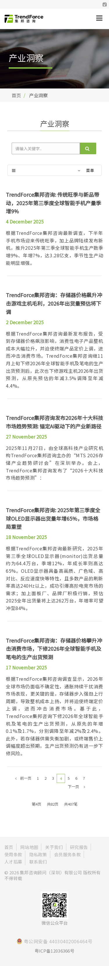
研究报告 (79, 847)
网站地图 (29, 847)
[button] (104, 4)
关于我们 (54, 847)
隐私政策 (38, 854)
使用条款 (13, 854)
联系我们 (38, 862)
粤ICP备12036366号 (54, 951)
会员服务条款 (67, 854)
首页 (16, 95)
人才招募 (13, 862)
